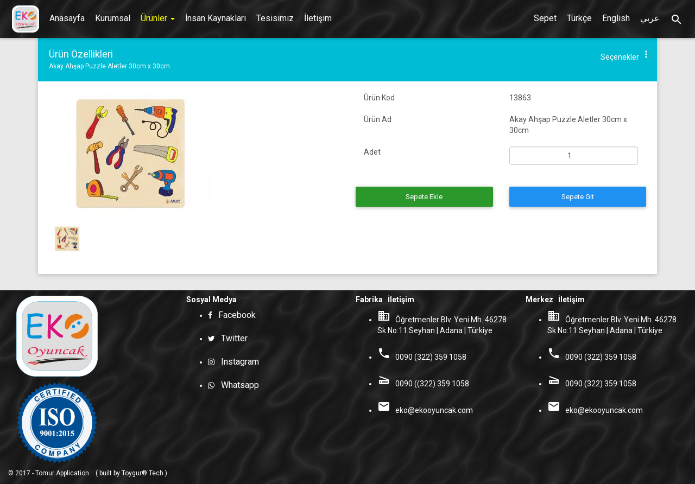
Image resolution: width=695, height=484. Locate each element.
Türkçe (579, 18)
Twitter (232, 338)
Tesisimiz (275, 18)
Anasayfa (67, 18)
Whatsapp (236, 385)
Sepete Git (577, 197)
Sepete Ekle (424, 197)
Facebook (235, 315)
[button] (646, 57)
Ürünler (158, 18)
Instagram (236, 361)
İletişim (318, 18)
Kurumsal (112, 18)
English (616, 18)
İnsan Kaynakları (215, 18)
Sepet (545, 18)
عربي (650, 18)
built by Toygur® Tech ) (133, 473)
